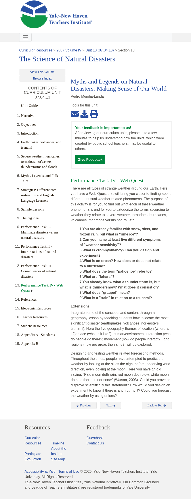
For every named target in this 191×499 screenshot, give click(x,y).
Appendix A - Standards (38, 335)
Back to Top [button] (156, 405)
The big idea (30, 218)
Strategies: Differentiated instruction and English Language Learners (39, 195)
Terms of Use (68, 471)
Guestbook (94, 438)
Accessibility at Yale (40, 471)
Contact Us (95, 443)
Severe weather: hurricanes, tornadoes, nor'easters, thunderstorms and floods (40, 161)
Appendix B (29, 343)
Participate (33, 454)
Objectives (28, 124)
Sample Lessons (32, 209)
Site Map (58, 459)
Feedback (98, 427)
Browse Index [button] (42, 78)
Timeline (57, 443)
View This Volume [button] (42, 72)
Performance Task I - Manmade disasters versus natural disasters (39, 232)
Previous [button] (83, 405)
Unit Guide (29, 106)
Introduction (29, 133)
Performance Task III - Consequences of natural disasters (38, 271)
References (29, 299)
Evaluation (33, 459)
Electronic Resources (36, 308)
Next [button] (111, 405)
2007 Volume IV (69, 50)
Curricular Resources (35, 50)
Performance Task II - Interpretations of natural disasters (38, 252)
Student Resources (34, 326)
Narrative (27, 116)
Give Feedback (90, 159)
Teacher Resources (34, 317)
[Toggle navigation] (25, 37)
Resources (37, 427)
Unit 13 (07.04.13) (100, 50)
